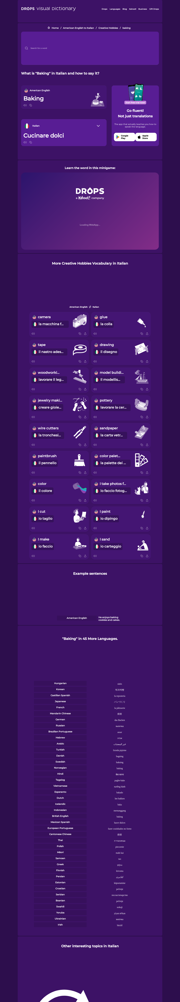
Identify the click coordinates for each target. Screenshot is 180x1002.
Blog (124, 9)
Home (55, 28)
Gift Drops (154, 9)
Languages (115, 9)
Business (142, 9)
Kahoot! (132, 9)
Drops (104, 9)
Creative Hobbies (108, 28)
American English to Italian (78, 28)
